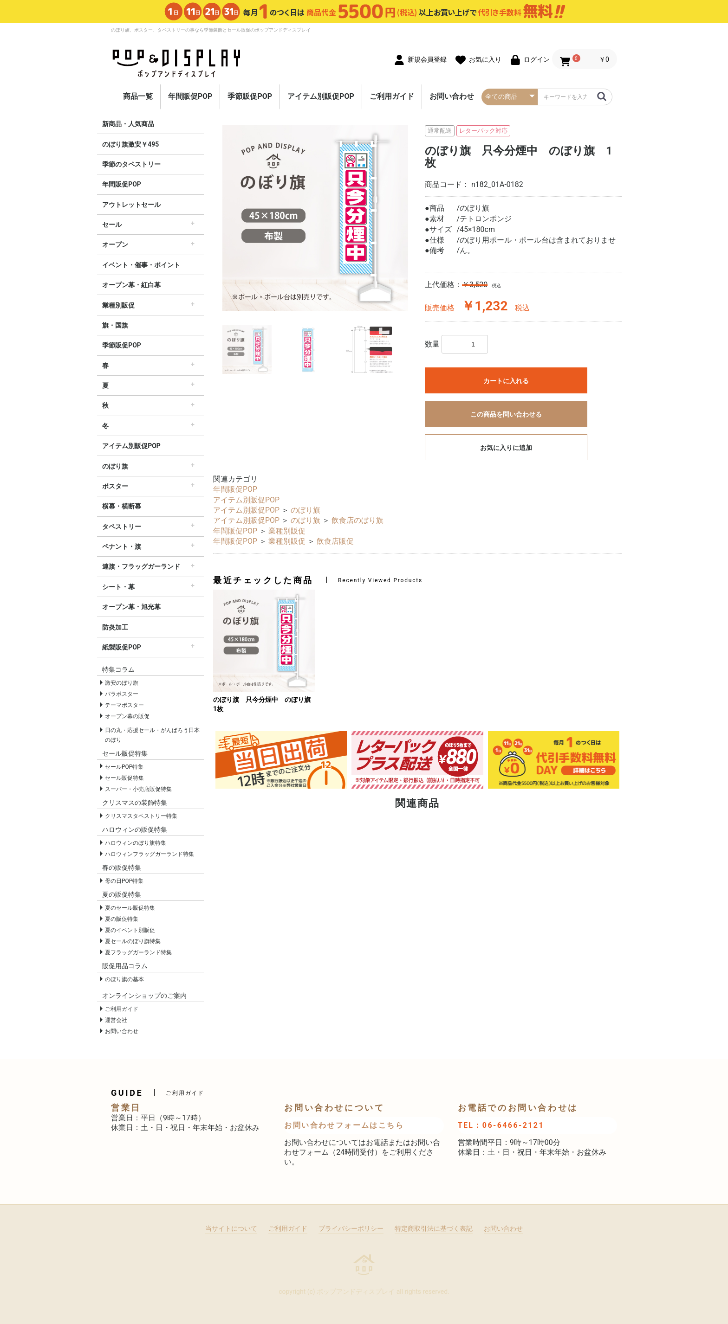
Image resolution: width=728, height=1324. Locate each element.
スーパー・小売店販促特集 (138, 789)
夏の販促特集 (121, 919)
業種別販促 (118, 305)
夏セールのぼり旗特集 (133, 941)
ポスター (115, 486)
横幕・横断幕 (121, 506)
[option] (315, 218)
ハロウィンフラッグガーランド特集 (149, 854)
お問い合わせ (451, 96)
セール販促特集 (124, 778)
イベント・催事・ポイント (141, 265)
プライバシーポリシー (351, 1228)
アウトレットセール (131, 204)
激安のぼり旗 (121, 683)
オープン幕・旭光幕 (131, 607)
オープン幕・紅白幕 (131, 285)
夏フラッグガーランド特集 (138, 952)
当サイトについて (231, 1228)
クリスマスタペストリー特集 (141, 816)
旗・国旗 (115, 325)
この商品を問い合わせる (506, 414)
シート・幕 (118, 587)
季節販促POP (250, 96)
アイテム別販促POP (320, 96)
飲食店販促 (335, 541)
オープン (115, 244)
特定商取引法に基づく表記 (434, 1228)
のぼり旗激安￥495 (130, 144)
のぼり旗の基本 (124, 979)
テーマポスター (124, 705)
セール (112, 224)
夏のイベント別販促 (130, 930)
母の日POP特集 (124, 881)
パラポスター (121, 694)
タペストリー (121, 526)
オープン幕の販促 (127, 716)
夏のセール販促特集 (130, 908)
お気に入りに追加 (506, 447)
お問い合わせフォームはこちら (344, 1125)
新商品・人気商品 (128, 124)
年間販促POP (190, 96)
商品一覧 (138, 96)
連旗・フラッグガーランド (141, 566)
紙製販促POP (121, 647)
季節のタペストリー (131, 164)
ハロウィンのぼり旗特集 (135, 843)
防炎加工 (115, 627)
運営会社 (116, 1020)
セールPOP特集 (124, 767)
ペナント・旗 (121, 546)
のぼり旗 (115, 466)
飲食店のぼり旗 (358, 520)
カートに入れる (506, 381)
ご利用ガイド (392, 96)
